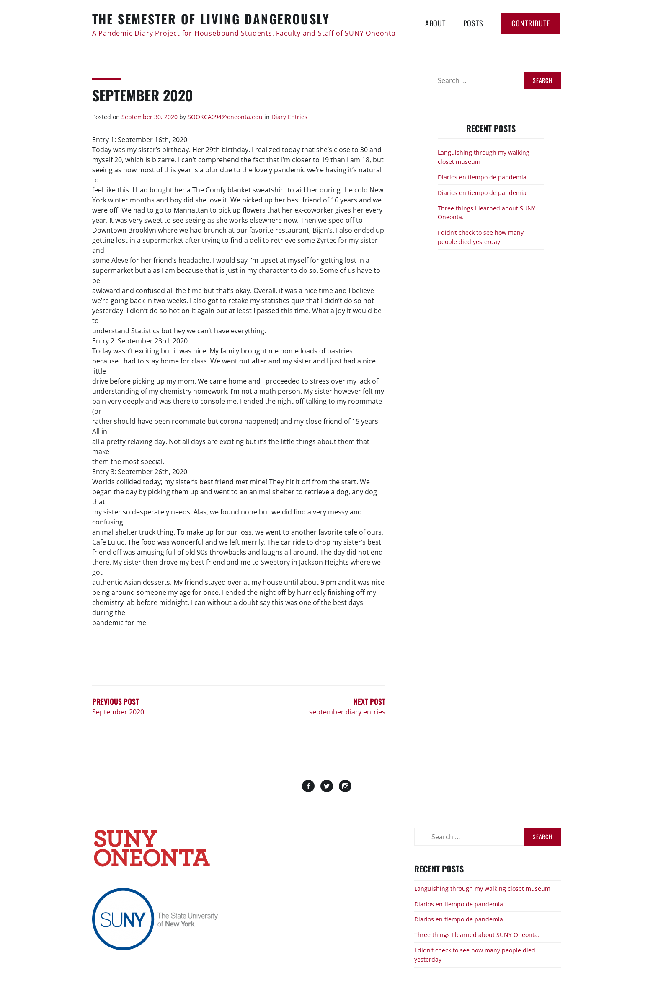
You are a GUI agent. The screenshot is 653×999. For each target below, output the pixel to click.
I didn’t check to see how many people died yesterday (481, 237)
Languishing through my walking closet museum (482, 889)
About (435, 23)
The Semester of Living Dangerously (211, 18)
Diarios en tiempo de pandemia (482, 177)
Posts (473, 23)
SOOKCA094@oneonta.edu (225, 117)
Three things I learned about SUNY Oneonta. (476, 935)
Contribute (530, 23)
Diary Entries (289, 117)
